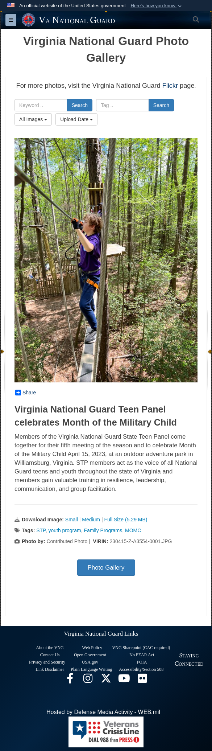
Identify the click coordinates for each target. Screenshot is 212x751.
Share (25, 392)
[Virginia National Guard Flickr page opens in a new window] (142, 680)
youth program (64, 530)
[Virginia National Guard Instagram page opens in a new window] (88, 680)
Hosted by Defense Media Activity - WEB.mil (103, 712)
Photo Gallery (106, 567)
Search (80, 105)
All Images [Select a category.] (33, 119)
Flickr (170, 85)
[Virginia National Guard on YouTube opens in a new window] (124, 680)
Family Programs (103, 530)
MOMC (133, 530)
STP (40, 530)
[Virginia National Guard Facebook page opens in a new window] (70, 680)
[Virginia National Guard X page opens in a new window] (106, 680)
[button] (156, 5)
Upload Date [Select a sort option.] (76, 119)
